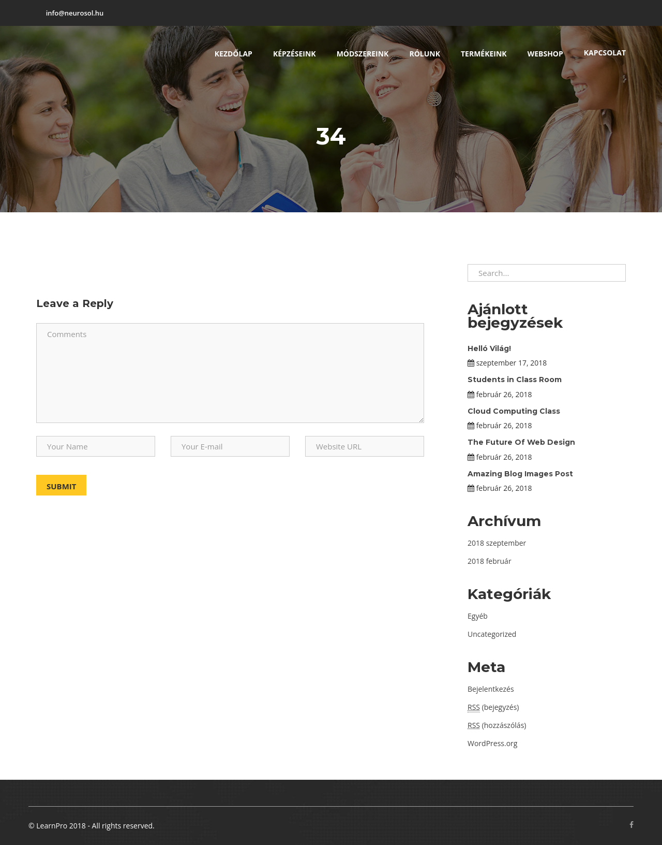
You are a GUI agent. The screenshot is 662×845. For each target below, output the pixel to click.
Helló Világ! (489, 348)
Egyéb (478, 616)
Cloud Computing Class (514, 411)
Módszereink (363, 54)
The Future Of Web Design (521, 442)
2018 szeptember (497, 543)
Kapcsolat (605, 52)
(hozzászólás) (497, 725)
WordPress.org (492, 743)
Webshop (545, 54)
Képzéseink (294, 54)
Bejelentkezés (491, 689)
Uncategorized (492, 634)
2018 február (489, 561)
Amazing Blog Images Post (520, 473)
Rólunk (424, 54)
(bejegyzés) (493, 707)
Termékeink (484, 54)
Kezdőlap (233, 54)
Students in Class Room (515, 379)
